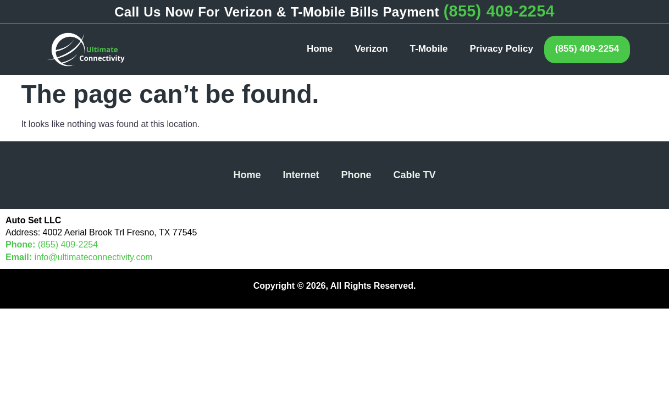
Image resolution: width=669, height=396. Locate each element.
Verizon (371, 48)
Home (320, 48)
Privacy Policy (501, 48)
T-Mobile (429, 48)
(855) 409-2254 (499, 11)
